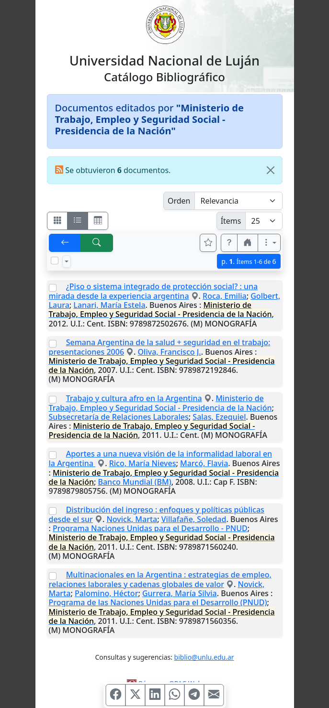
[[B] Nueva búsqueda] (96, 243)
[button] (229, 243)
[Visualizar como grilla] (98, 221)
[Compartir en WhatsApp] (174, 695)
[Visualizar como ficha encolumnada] (77, 221)
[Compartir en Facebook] (115, 695)
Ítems (231, 221)
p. (248, 261)
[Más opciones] (269, 243)
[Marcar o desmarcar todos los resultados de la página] (54, 260)
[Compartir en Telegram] (194, 695)
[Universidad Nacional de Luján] (165, 24)
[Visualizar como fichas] (57, 221)
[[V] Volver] (65, 243)
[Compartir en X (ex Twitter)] (135, 695)
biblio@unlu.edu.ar (204, 657)
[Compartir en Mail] (214, 695)
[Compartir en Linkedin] (155, 695)
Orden (179, 201)
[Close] (270, 170)
